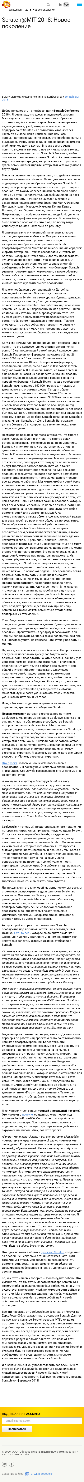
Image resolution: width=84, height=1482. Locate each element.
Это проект (9, 763)
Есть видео (22, 933)
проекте (27, 1114)
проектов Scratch (52, 1252)
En (60, 4)
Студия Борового (42, 1473)
